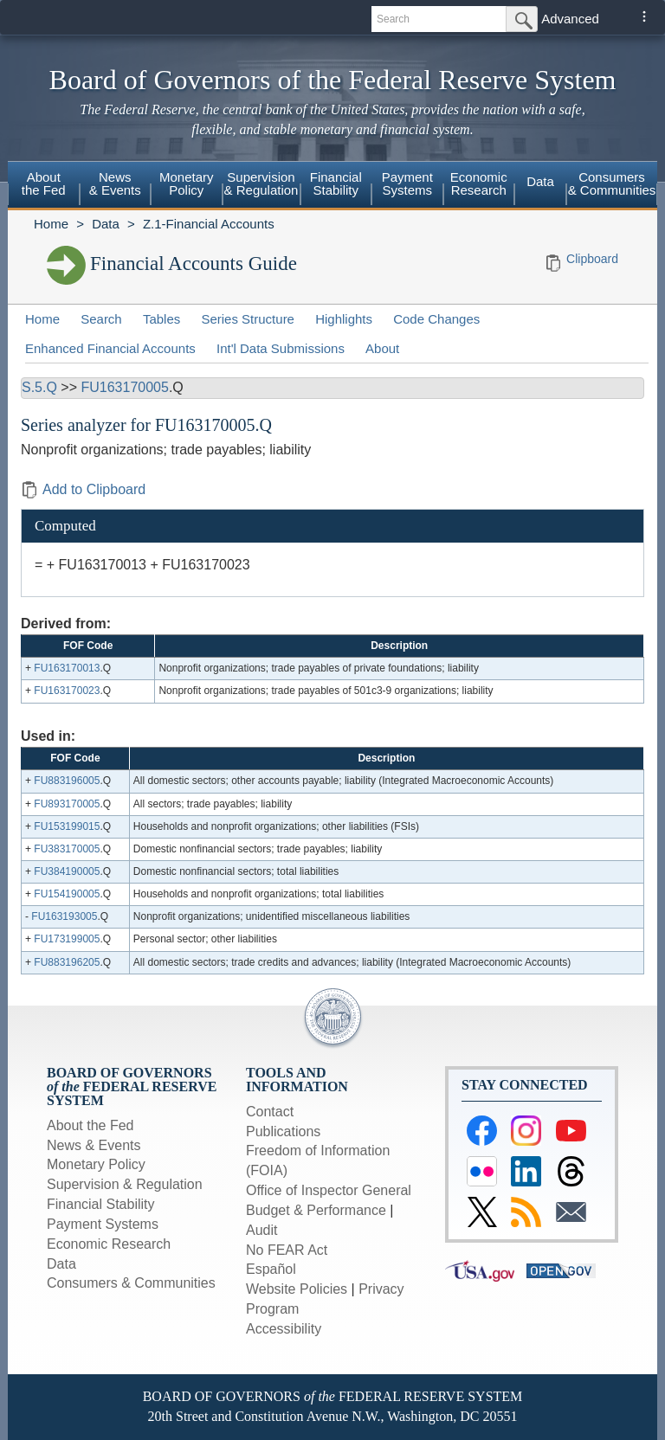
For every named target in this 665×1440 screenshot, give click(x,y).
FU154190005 (67, 894)
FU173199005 (67, 939)
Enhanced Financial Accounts (110, 348)
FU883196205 (67, 962)
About (382, 348)
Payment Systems (407, 183)
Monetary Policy (186, 183)
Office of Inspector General (328, 1190)
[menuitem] (44, 186)
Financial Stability (336, 183)
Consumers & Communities (612, 183)
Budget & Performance (316, 1210)
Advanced (570, 18)
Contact (270, 1111)
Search (101, 319)
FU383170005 (67, 849)
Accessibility (283, 1328)
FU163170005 (124, 387)
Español (271, 1269)
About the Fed (44, 183)
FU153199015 (67, 826)
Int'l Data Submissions (280, 348)
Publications (283, 1131)
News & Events (115, 183)
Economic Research (478, 183)
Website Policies (296, 1289)
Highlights (343, 319)
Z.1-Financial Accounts (208, 223)
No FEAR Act (286, 1250)
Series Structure (247, 319)
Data (540, 181)
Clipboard (592, 259)
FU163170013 (67, 668)
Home (51, 223)
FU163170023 (67, 691)
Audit (261, 1230)
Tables (161, 319)
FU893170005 (67, 804)
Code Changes (436, 319)
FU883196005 (67, 781)
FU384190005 (67, 871)
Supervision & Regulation (261, 183)
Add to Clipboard (83, 489)
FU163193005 (64, 916)
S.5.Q (39, 387)
